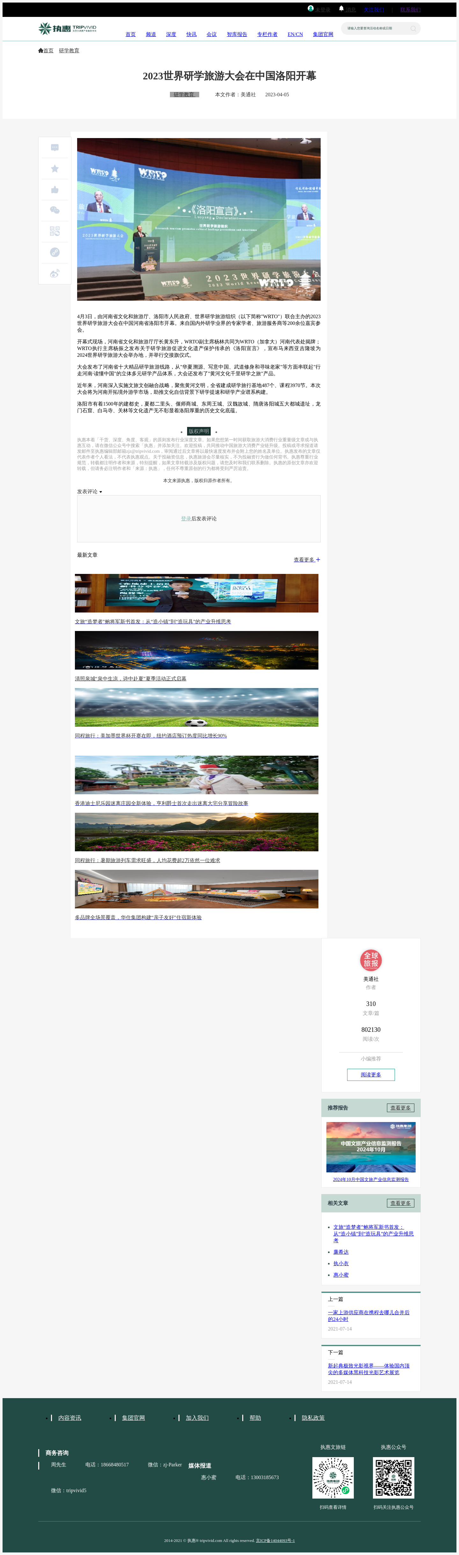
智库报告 (237, 34)
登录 (186, 518)
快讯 (191, 34)
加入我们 (197, 1418)
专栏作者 (267, 34)
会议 (212, 34)
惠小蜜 (341, 1275)
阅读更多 (371, 1074)
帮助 (255, 1418)
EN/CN (295, 34)
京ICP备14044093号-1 (275, 1540)
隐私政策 (313, 1418)
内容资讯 (69, 1418)
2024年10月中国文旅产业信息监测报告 (371, 1179)
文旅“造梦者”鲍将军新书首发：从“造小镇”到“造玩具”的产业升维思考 (373, 1233)
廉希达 (341, 1252)
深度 (171, 34)
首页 (131, 34)
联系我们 (410, 9)
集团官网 (323, 34)
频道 (151, 34)
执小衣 (341, 1263)
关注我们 (374, 9)
